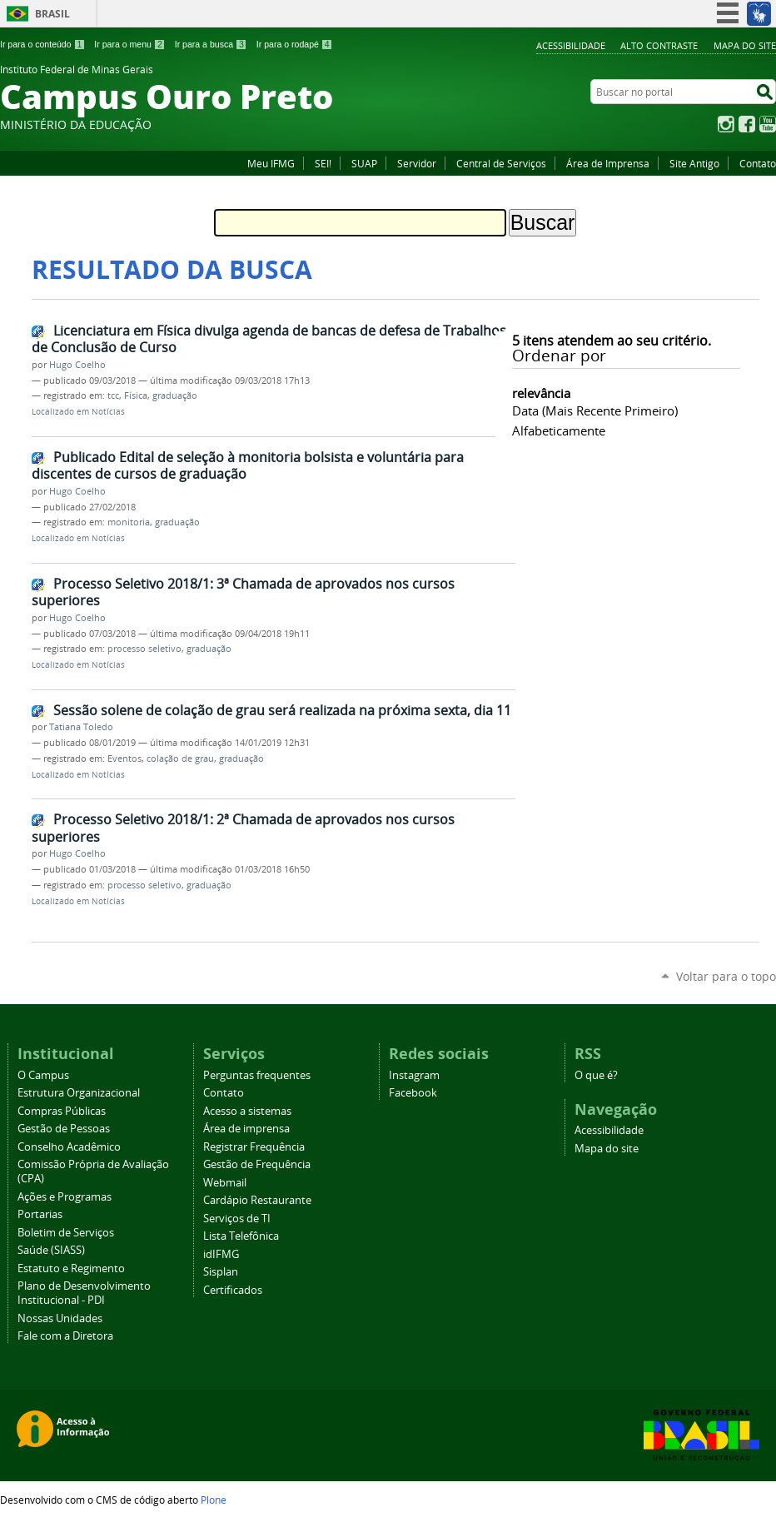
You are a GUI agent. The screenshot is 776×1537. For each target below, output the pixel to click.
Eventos (124, 758)
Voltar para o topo (726, 976)
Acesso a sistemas (247, 1111)
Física (135, 395)
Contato (757, 163)
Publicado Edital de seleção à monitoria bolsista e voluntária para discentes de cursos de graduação (248, 466)
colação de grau (180, 758)
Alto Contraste (659, 45)
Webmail (224, 1183)
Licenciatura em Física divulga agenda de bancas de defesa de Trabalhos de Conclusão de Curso (269, 339)
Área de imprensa (246, 1129)
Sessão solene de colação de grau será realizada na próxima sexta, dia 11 (282, 710)
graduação (174, 395)
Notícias (108, 411)
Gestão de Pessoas (63, 1129)
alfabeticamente (558, 430)
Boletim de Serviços (65, 1233)
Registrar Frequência (254, 1147)
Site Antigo (694, 163)
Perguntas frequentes (257, 1075)
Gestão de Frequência (257, 1164)
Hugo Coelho (77, 365)
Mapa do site (745, 45)
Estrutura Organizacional (78, 1093)
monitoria (128, 522)
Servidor (416, 163)
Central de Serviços (501, 163)
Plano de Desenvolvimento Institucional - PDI (84, 1293)
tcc (113, 395)
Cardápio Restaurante (257, 1200)
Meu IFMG (271, 163)
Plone (213, 1499)
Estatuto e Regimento (71, 1268)
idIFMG (221, 1254)
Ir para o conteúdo (42, 44)
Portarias (39, 1214)
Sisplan (220, 1272)
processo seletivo (144, 648)
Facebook (747, 124)
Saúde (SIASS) (51, 1250)
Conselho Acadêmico (69, 1147)
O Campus (43, 1075)
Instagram (726, 124)
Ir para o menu (129, 44)
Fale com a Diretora (65, 1336)
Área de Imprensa (607, 163)
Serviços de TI (237, 1218)
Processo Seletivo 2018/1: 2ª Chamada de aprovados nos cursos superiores (243, 828)
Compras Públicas (61, 1111)
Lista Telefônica (241, 1236)
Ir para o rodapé (294, 44)
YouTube (767, 124)
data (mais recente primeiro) (595, 410)
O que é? (596, 1075)
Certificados (232, 1290)
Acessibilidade (570, 45)
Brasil (52, 14)
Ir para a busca (211, 44)
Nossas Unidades (59, 1318)
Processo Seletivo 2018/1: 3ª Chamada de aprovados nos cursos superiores (243, 592)
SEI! (323, 163)
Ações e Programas (64, 1197)
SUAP (364, 163)
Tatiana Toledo (81, 727)
